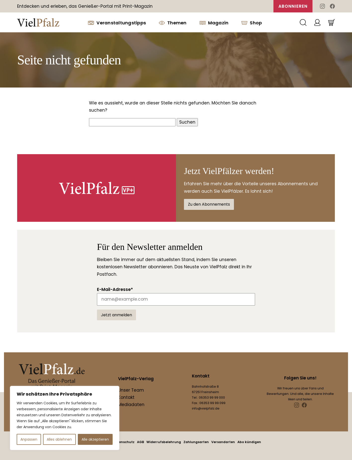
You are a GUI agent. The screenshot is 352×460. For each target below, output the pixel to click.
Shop (251, 23)
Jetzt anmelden (116, 315)
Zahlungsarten (196, 442)
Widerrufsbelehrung (163, 442)
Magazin (214, 23)
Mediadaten (131, 405)
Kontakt (126, 397)
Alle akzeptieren (95, 439)
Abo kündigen (249, 442)
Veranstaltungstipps (117, 23)
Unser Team (131, 390)
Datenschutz (123, 442)
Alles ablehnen (59, 439)
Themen (173, 23)
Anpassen (28, 439)
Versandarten (223, 442)
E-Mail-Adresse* (115, 289)
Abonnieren (293, 6)
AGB (140, 442)
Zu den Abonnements (209, 204)
